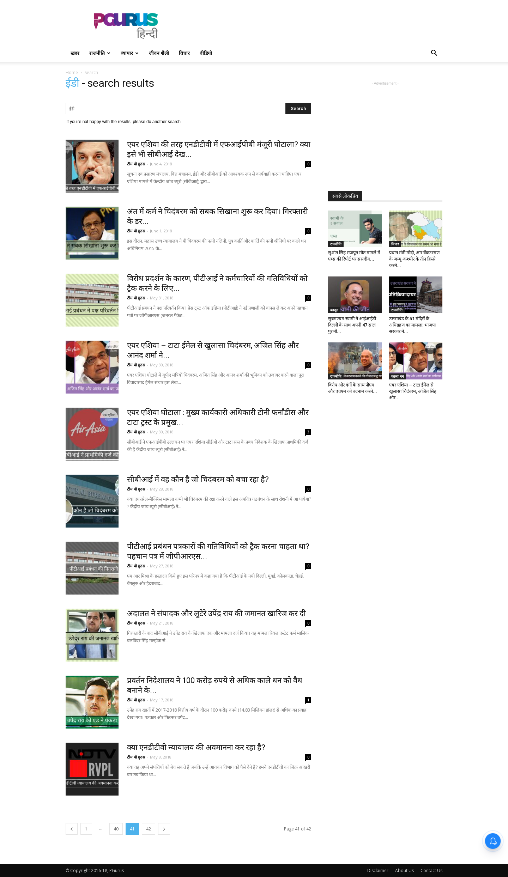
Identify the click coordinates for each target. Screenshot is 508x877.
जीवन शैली (159, 53)
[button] (433, 53)
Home (72, 72)
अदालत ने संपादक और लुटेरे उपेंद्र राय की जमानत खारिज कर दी (216, 613)
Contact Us (431, 870)
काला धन (397, 376)
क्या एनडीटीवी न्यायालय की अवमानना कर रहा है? (196, 747)
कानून (334, 309)
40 (116, 829)
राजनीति (99, 53)
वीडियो (206, 53)
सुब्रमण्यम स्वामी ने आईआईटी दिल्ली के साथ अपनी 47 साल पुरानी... (352, 325)
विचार (184, 53)
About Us (404, 870)
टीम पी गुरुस (136, 163)
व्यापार (130, 53)
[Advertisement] (314, 26)
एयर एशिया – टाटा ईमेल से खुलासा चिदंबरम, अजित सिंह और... (412, 391)
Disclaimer (377, 870)
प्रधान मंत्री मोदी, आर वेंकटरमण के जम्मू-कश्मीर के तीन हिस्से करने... (414, 259)
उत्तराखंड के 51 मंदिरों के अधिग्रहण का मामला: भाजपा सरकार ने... (412, 325)
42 (148, 829)
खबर (75, 53)
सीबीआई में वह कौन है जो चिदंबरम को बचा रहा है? (198, 479)
